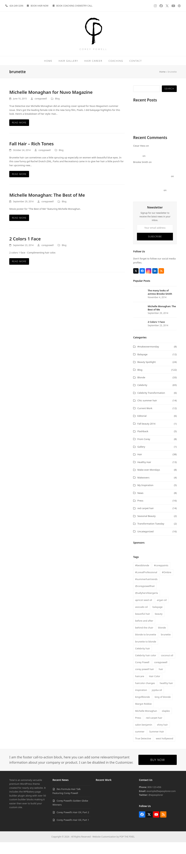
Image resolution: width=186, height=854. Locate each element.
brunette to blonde (145, 653)
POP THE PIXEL (127, 848)
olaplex (166, 722)
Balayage (142, 366)
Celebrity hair (142, 660)
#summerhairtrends (146, 591)
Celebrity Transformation (151, 404)
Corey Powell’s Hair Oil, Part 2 (149, 131)
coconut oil (167, 667)
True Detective (143, 750)
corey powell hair (144, 681)
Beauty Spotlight (146, 373)
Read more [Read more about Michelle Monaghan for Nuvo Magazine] (19, 134)
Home (162, 83)
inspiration (141, 701)
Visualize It (139, 139)
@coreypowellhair (145, 597)
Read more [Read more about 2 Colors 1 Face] (19, 273)
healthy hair (166, 695)
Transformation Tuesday (150, 535)
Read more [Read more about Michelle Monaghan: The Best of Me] (19, 229)
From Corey (143, 450)
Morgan (137, 167)
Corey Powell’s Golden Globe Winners (153, 127)
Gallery (141, 458)
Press (140, 512)
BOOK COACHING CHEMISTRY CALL (74, 5)
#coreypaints (161, 577)
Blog (57, 110)
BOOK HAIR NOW (39, 5)
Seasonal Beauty (146, 527)
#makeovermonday (148, 358)
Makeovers (143, 489)
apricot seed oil (143, 611)
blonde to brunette (145, 646)
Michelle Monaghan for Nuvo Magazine (51, 104)
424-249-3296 (16, 5)
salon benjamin (143, 736)
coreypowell (41, 110)
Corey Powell (142, 674)
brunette (166, 646)
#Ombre (166, 584)
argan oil (162, 611)
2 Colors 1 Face (25, 250)
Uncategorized (145, 543)
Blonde (141, 389)
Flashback (142, 443)
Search (169, 100)
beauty (158, 625)
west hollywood (164, 750)
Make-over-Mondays (148, 481)
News (140, 504)
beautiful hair (142, 625)
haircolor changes (145, 695)
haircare (139, 688)
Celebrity (142, 396)
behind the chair (144, 639)
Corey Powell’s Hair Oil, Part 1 (149, 135)
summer (139, 743)
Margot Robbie (143, 715)
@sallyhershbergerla (146, 604)
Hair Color (154, 688)
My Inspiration (145, 497)
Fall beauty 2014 (146, 435)
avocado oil (141, 618)
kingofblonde (142, 708)
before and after (144, 632)
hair (161, 681)
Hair (139, 466)
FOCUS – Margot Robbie (159, 167)
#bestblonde (142, 577)
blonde (162, 639)
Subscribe (155, 248)
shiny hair (162, 736)
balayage (158, 618)
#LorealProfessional (146, 584)
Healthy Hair (144, 474)
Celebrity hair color (145, 667)
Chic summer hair (147, 412)
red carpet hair (145, 520)
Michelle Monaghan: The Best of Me (47, 207)
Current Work (144, 420)
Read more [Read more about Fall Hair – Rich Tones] (19, 185)
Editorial (142, 427)
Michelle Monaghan (146, 722)
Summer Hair (156, 743)
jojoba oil (157, 701)
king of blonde (163, 708)
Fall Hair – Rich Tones (31, 155)
